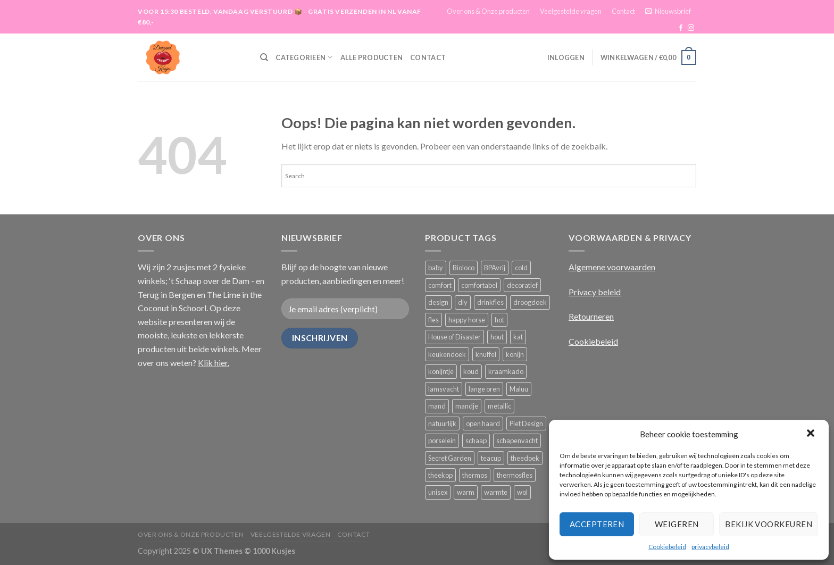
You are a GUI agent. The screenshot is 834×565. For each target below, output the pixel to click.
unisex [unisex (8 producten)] (437, 492)
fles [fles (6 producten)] (433, 319)
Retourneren (591, 316)
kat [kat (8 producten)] (518, 337)
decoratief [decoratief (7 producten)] (522, 285)
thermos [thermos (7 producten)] (474, 475)
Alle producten (371, 57)
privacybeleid (710, 547)
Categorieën (304, 57)
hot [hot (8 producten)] (499, 319)
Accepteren (597, 524)
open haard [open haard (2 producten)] (483, 423)
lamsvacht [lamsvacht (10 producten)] (443, 389)
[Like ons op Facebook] (681, 28)
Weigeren (677, 524)
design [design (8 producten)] (438, 302)
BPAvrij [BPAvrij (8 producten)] (494, 267)
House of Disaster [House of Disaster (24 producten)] (454, 337)
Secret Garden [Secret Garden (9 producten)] (449, 458)
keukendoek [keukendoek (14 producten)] (447, 354)
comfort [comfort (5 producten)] (440, 285)
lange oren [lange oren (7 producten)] (484, 389)
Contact (623, 11)
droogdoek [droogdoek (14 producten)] (530, 302)
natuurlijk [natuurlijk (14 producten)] (442, 423)
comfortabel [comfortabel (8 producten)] (479, 285)
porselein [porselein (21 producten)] (442, 440)
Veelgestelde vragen (571, 11)
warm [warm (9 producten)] (465, 492)
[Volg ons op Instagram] (691, 28)
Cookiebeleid (667, 547)
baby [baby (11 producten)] (435, 267)
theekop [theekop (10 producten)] (440, 475)
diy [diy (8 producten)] (463, 302)
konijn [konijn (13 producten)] (515, 354)
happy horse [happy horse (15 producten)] (466, 319)
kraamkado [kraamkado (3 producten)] (505, 371)
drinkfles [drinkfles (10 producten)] (490, 302)
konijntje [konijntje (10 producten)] (441, 371)
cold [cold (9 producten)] (521, 267)
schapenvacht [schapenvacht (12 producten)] (517, 440)
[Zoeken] (264, 57)
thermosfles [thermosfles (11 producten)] (514, 475)
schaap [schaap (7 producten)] (476, 440)
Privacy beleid (595, 292)
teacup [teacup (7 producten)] (491, 458)
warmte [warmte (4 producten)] (495, 492)
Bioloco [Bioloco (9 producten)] (463, 267)
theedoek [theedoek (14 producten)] (525, 458)
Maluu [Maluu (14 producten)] (519, 389)
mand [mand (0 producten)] (437, 406)
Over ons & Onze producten (488, 11)
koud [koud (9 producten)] (471, 371)
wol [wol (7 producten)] (522, 492)
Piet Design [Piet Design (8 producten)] (526, 423)
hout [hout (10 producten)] (497, 337)
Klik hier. (213, 363)
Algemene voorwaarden (612, 267)
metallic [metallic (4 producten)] (499, 406)
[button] (811, 434)
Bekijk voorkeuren (768, 524)
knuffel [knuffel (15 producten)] (486, 354)
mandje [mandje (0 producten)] (466, 406)
